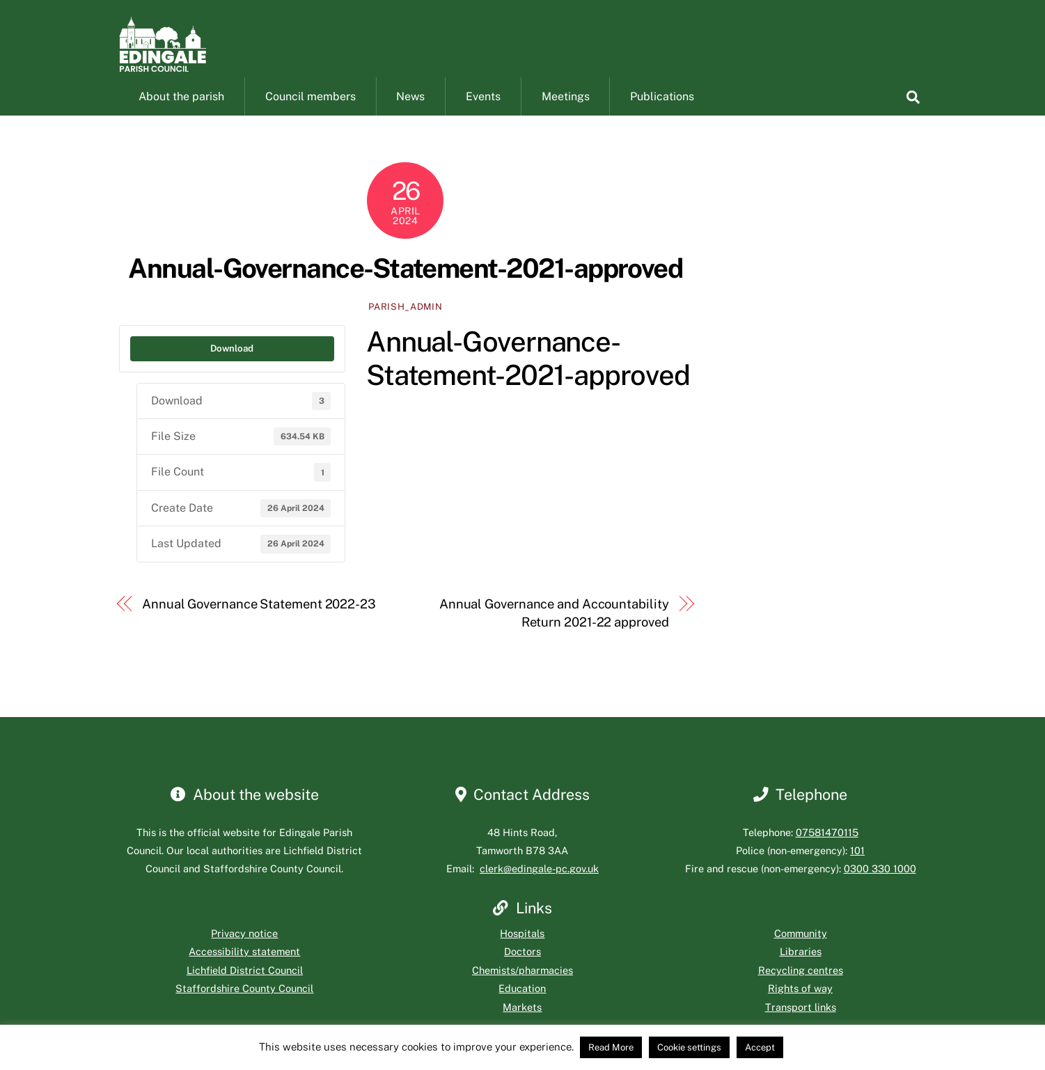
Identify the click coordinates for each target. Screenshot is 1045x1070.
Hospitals (522, 949)
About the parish (181, 113)
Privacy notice (244, 949)
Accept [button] (760, 1047)
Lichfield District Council (245, 986)
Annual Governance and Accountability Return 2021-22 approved (554, 629)
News (410, 113)
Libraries (801, 968)
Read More (611, 1047)
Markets (522, 1023)
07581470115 (827, 848)
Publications (662, 113)
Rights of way (800, 1004)
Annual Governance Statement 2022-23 (259, 620)
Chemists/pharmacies (522, 986)
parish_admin (405, 322)
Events (483, 113)
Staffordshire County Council (244, 1004)
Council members (310, 113)
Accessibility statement (244, 968)
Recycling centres (800, 986)
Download (231, 364)
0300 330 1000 (880, 885)
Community (800, 949)
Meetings (566, 113)
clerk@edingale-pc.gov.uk (539, 885)
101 (857, 866)
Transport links (800, 1023)
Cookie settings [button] (689, 1047)
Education (522, 1004)
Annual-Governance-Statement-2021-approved (405, 284)
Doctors (522, 968)
